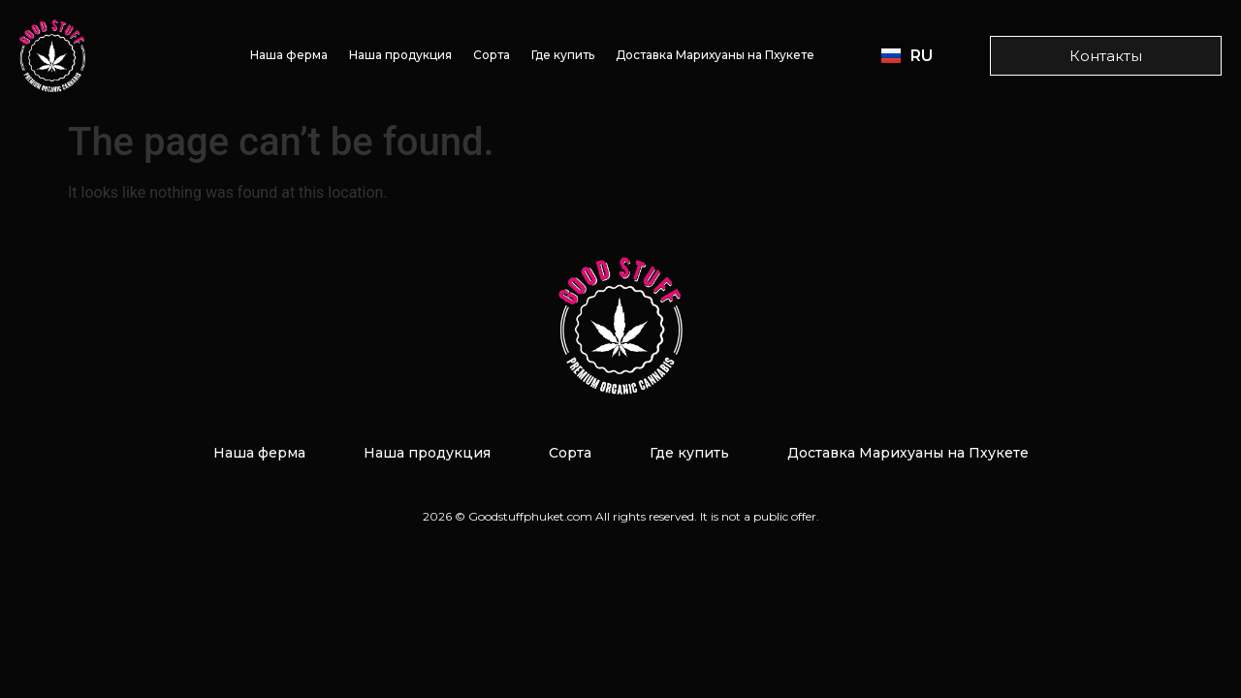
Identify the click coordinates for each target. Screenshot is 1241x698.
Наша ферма (289, 55)
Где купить (562, 55)
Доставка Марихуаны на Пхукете (715, 55)
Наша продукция (400, 55)
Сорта (491, 55)
